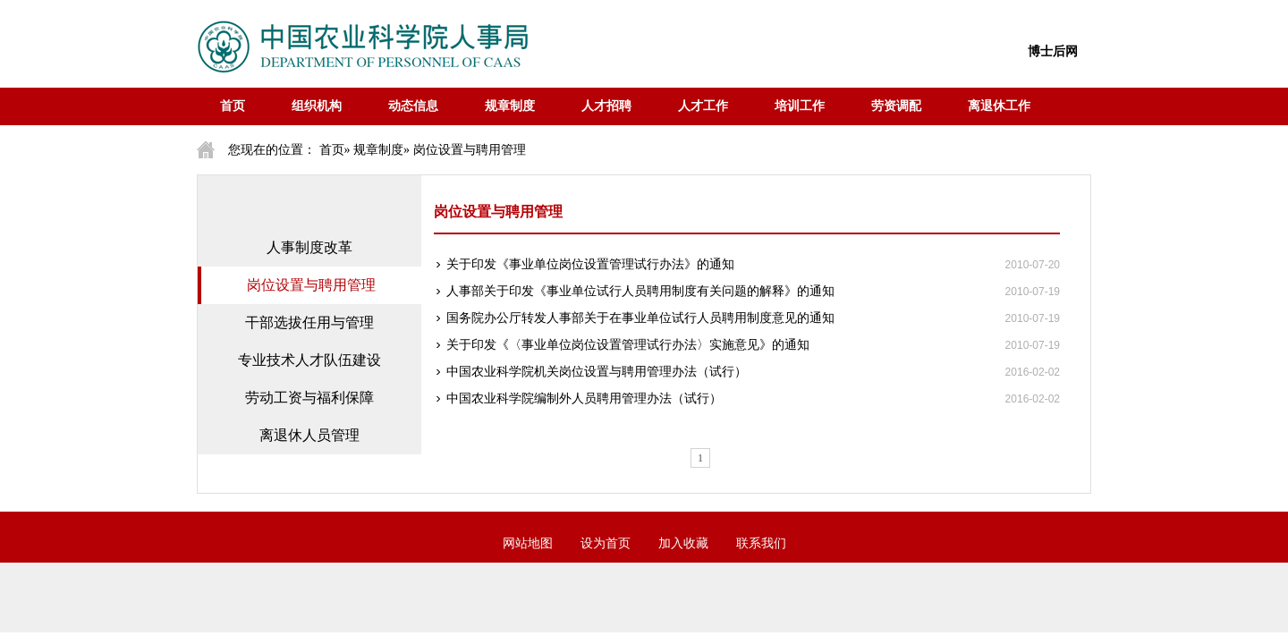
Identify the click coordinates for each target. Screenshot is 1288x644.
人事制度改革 (309, 247)
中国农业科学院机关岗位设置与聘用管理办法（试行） (596, 371)
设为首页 (605, 543)
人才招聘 (606, 106)
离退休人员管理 (309, 435)
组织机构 (317, 106)
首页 (232, 106)
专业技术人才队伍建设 (309, 360)
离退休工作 (999, 106)
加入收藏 (683, 543)
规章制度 (510, 106)
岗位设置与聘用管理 (311, 284)
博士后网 (1053, 51)
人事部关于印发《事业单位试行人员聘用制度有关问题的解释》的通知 (640, 291)
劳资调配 (896, 106)
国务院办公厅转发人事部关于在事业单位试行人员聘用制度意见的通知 (640, 318)
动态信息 (413, 106)
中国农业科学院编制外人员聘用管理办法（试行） (584, 398)
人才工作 (703, 106)
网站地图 (528, 543)
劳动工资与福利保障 (309, 397)
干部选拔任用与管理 (309, 322)
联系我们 (761, 543)
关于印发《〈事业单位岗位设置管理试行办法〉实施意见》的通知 (627, 345)
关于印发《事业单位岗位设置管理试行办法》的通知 (590, 264)
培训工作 (800, 106)
